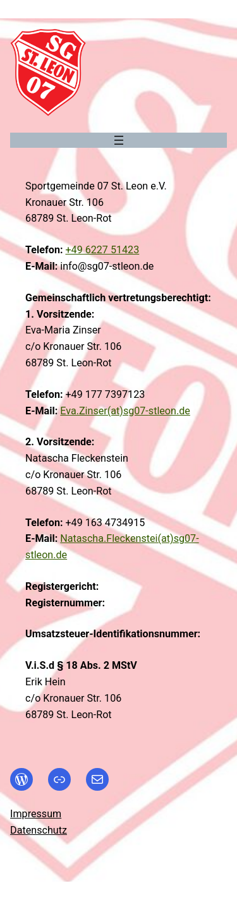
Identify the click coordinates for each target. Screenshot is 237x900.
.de (183, 411)
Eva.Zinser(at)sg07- (104, 411)
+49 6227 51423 (102, 250)
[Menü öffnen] (118, 140)
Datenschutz (38, 830)
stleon (162, 411)
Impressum (35, 814)
